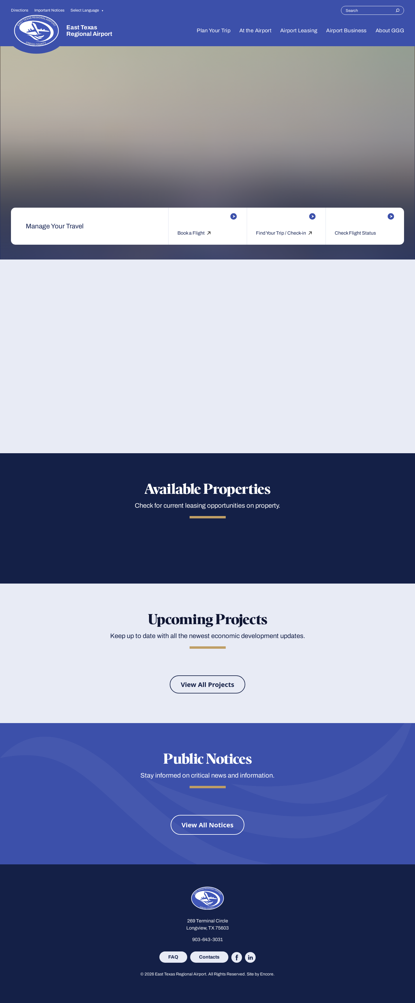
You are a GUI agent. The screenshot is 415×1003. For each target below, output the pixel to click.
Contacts (209, 956)
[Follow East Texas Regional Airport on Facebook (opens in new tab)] (236, 957)
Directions (19, 10)
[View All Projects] (207, 684)
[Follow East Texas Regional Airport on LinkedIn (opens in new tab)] (250, 957)
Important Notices (49, 10)
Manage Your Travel (55, 226)
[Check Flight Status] (365, 216)
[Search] (398, 10)
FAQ (173, 956)
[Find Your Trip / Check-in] (286, 216)
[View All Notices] (207, 825)
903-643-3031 (207, 939)
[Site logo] (36, 30)
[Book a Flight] (208, 216)
